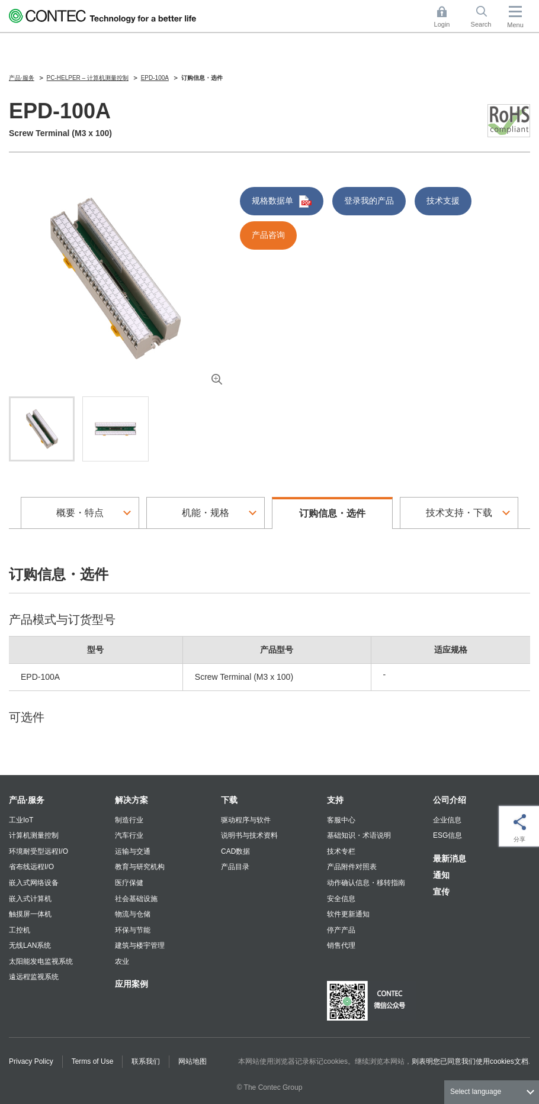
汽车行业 (129, 835)
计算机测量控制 (34, 835)
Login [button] (447, 17)
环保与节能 (132, 930)
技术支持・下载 (459, 513)
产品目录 (235, 867)
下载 (229, 800)
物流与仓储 (132, 914)
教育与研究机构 (140, 867)
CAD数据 (235, 851)
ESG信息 (447, 835)
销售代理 (341, 945)
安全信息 (341, 899)
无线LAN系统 (30, 945)
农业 (122, 961)
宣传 (441, 891)
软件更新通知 (348, 914)
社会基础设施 (136, 899)
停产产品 (341, 930)
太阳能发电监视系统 (41, 961)
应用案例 (131, 984)
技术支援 (443, 200)
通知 (441, 875)
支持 (335, 800)
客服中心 (341, 820)
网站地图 (192, 1061)
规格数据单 (282, 201)
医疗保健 (129, 883)
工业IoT (21, 820)
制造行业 (129, 820)
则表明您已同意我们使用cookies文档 (470, 1061)
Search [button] (485, 17)
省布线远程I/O (31, 867)
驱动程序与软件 (246, 820)
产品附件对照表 (352, 867)
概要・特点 (80, 513)
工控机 (19, 930)
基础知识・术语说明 (359, 835)
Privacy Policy (31, 1061)
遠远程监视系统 (34, 977)
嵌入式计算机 (30, 899)
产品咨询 (268, 235)
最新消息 (449, 858)
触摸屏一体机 (30, 914)
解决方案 (131, 800)
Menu (515, 24)
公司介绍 (449, 800)
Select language (475, 1091)
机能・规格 (205, 513)
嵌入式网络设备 (34, 883)
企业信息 (447, 820)
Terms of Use (93, 1061)
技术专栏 (341, 851)
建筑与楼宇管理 (140, 945)
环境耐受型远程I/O (38, 851)
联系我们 (145, 1061)
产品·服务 (26, 800)
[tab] (42, 428)
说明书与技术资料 (249, 835)
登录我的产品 (369, 200)
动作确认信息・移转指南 (366, 883)
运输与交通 (132, 851)
